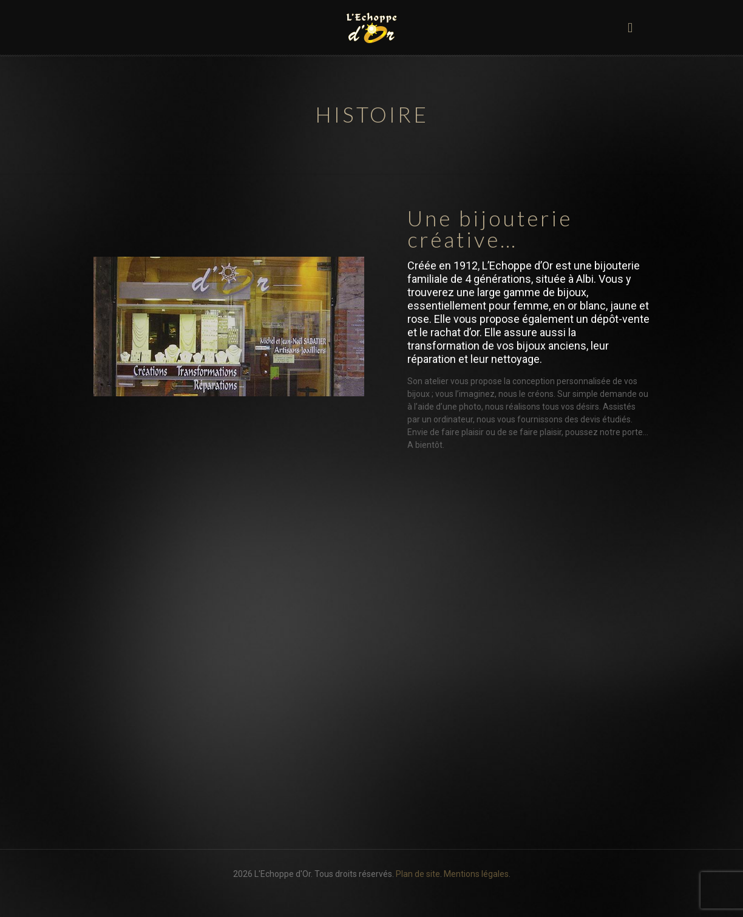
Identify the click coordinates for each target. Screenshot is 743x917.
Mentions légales (476, 874)
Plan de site (418, 874)
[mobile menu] (630, 27)
